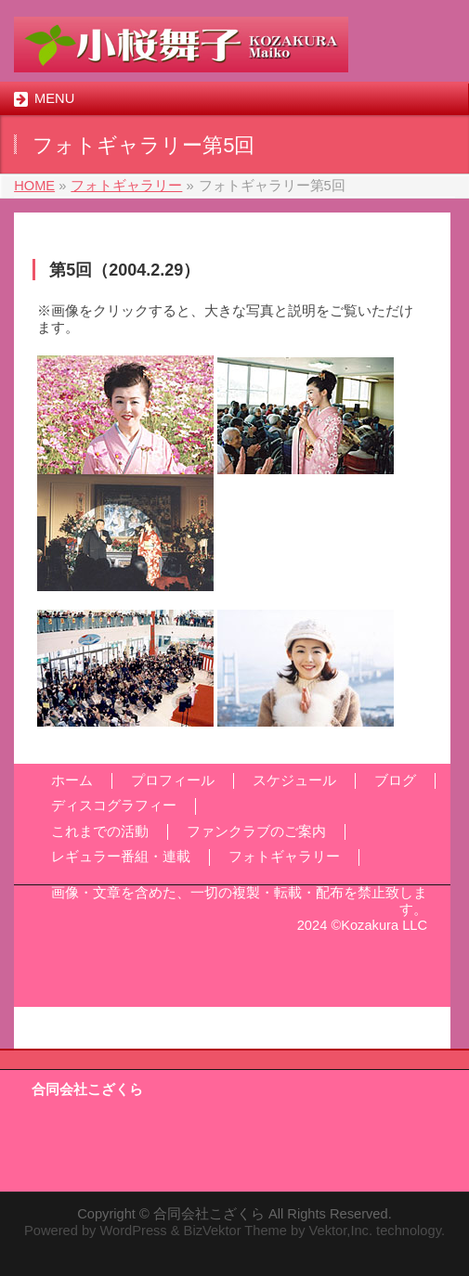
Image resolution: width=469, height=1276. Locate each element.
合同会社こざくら (209, 1213)
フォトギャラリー (284, 856)
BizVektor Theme (235, 1230)
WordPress (132, 1230)
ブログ (395, 780)
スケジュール (294, 780)
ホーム (72, 780)
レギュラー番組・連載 (120, 856)
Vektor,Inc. (340, 1230)
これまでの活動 (100, 831)
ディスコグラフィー (113, 805)
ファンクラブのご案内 (256, 831)
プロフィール (173, 780)
